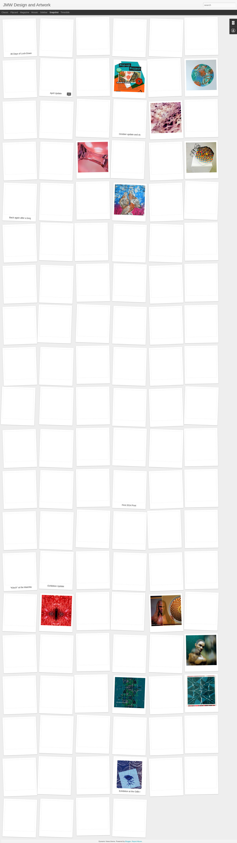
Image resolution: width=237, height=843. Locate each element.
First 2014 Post (129, 505)
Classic (5, 12)
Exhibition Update (55, 586)
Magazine (24, 12)
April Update (56, 93)
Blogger (128, 841)
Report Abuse (137, 841)
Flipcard (14, 12)
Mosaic (34, 12)
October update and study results (134, 134)
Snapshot (54, 12)
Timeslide (65, 12)
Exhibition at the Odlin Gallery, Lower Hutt (138, 792)
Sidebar (43, 12)
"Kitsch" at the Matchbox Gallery (25, 587)
